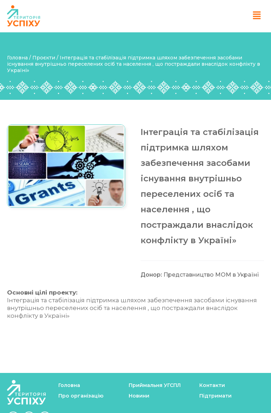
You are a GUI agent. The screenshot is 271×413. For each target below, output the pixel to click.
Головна (18, 57)
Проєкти (43, 57)
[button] (257, 16)
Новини (139, 396)
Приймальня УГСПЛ (155, 385)
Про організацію (80, 396)
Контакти (212, 385)
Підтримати (215, 396)
